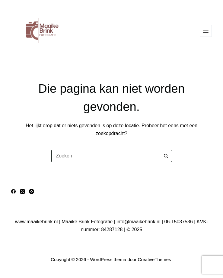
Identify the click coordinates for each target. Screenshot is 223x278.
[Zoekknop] (166, 156)
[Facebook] (13, 191)
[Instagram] (31, 191)
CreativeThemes (154, 259)
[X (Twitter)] (22, 191)
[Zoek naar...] (105, 156)
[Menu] (206, 31)
